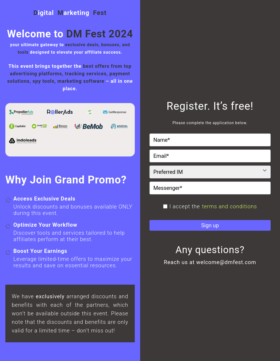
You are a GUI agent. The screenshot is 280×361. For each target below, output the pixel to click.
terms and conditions (229, 206)
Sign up (210, 225)
